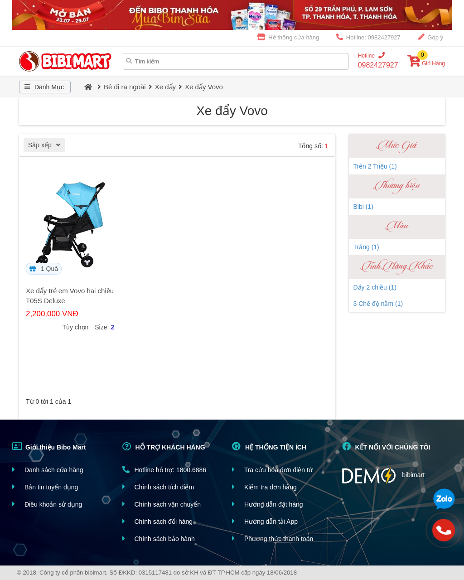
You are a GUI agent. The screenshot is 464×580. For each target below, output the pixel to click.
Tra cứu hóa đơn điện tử (272, 470)
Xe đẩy (165, 87)
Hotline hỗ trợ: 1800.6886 (164, 470)
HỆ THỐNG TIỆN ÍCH (269, 446)
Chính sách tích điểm (158, 487)
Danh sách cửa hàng (47, 470)
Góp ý (430, 37)
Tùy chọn (76, 327)
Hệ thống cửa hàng (288, 37)
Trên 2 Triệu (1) (375, 166)
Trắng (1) (366, 247)
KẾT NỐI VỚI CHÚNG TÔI (386, 446)
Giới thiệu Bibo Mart (49, 446)
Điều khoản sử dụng (47, 504)
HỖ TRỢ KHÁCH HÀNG (163, 446)
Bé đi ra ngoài (125, 87)
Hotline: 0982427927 (368, 37)
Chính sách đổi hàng (157, 521)
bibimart (383, 475)
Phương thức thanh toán (272, 538)
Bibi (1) (363, 206)
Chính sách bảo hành (158, 538)
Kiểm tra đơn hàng (264, 487)
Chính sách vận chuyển (161, 504)
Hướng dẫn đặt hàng (267, 504)
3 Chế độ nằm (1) (378, 303)
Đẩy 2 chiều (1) (374, 287)
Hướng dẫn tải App (265, 521)
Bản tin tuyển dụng (45, 487)
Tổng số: (313, 146)
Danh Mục (43, 87)
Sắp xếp (46, 146)
